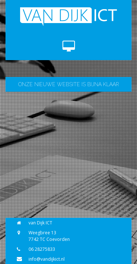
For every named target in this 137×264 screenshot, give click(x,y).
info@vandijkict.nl (46, 259)
